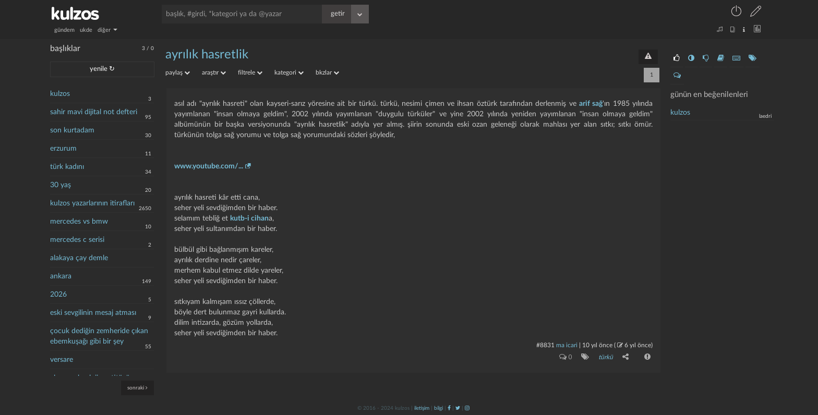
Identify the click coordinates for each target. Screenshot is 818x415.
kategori (289, 72)
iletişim (421, 408)
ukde (86, 30)
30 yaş (60, 185)
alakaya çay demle (79, 258)
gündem (64, 30)
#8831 (545, 345)
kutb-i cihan (249, 218)
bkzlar (327, 72)
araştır (214, 72)
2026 (58, 294)
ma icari (567, 345)
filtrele (250, 72)
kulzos (60, 93)
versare (61, 359)
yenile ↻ (102, 69)
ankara (60, 276)
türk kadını (67, 166)
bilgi (438, 408)
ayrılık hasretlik (206, 54)
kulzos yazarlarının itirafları (92, 203)
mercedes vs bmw (79, 221)
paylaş (177, 72)
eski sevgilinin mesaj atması (93, 312)
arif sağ (591, 103)
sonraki (137, 387)
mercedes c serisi (77, 239)
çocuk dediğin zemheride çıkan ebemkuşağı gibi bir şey (99, 336)
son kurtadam (72, 130)
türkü (605, 357)
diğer (107, 30)
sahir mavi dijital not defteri (93, 112)
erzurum (63, 148)
